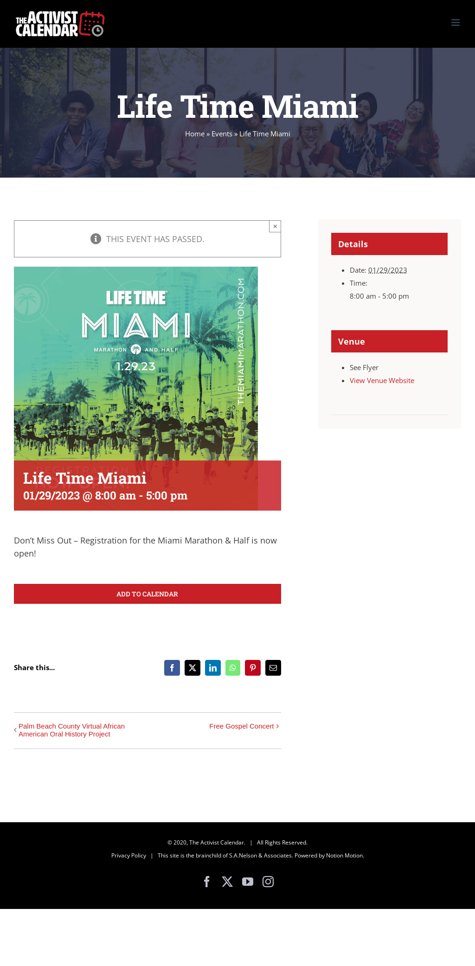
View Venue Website (382, 380)
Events (222, 133)
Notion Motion (344, 855)
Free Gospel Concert (241, 726)
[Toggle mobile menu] (456, 22)
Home (195, 133)
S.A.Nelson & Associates (260, 855)
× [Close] (275, 226)
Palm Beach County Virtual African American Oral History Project (72, 730)
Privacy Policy (128, 855)
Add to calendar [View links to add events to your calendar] (147, 594)
